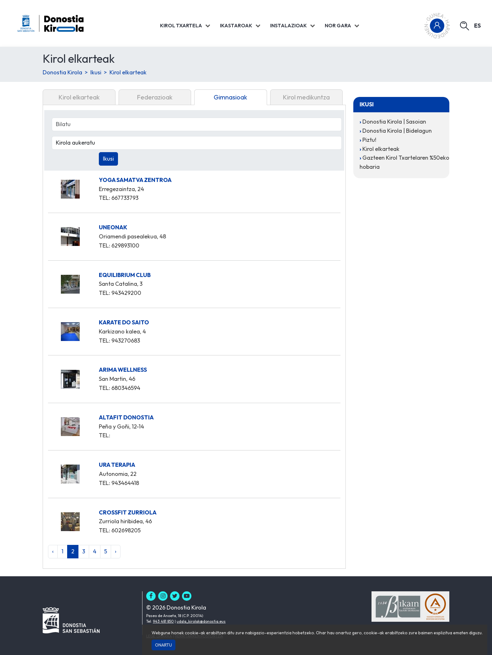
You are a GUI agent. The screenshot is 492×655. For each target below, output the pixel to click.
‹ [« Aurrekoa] (53, 551)
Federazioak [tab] (155, 97)
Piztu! (369, 139)
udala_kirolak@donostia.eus (201, 621)
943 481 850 (163, 621)
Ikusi (95, 72)
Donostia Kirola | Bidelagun (397, 130)
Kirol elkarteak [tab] (79, 97)
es (477, 25)
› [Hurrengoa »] (115, 551)
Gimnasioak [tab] (230, 97)
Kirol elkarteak (128, 72)
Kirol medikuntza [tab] (306, 97)
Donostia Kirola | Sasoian (394, 121)
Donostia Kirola (62, 72)
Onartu (163, 645)
